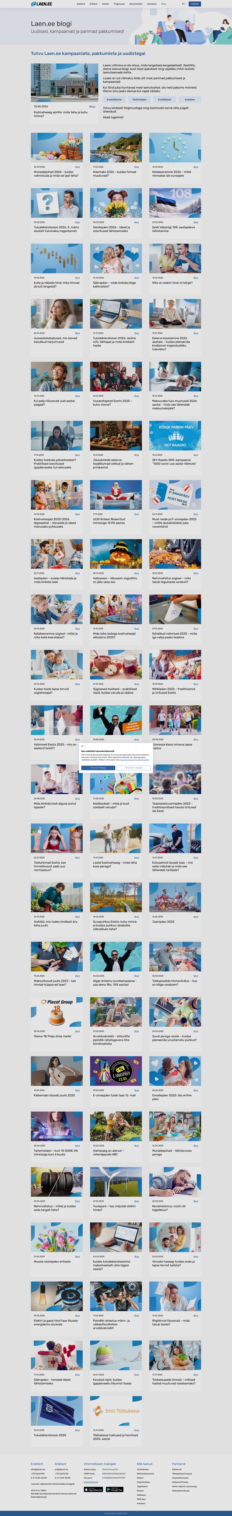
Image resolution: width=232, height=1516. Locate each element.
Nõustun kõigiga (98, 768)
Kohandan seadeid (133, 768)
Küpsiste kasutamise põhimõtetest (134, 760)
